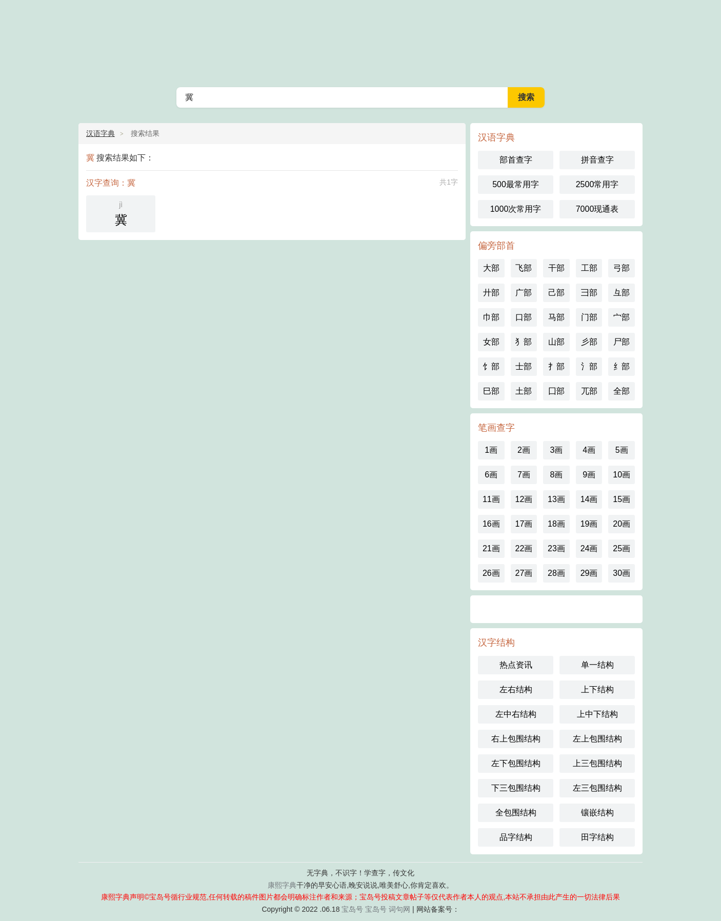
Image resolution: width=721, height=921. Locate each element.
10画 (621, 474)
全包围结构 (515, 812)
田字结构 (597, 837)
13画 (556, 499)
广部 (523, 292)
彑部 (621, 292)
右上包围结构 (515, 738)
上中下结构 (597, 714)
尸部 (621, 341)
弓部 (621, 268)
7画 (523, 474)
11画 (491, 499)
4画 (589, 450)
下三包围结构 (515, 788)
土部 (523, 391)
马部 (556, 317)
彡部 (589, 341)
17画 (523, 523)
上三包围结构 (597, 763)
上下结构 (597, 689)
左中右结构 (515, 714)
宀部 (621, 317)
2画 (523, 450)
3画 (556, 450)
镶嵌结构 (597, 812)
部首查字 (515, 159)
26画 (491, 573)
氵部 (589, 366)
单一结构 (597, 664)
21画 (491, 548)
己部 (556, 292)
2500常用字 (597, 184)
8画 (556, 474)
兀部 (589, 391)
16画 (491, 523)
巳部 (491, 391)
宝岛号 (352, 909)
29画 (589, 573)
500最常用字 (515, 184)
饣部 (491, 366)
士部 (523, 366)
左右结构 (515, 689)
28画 (556, 573)
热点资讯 (515, 664)
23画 (556, 548)
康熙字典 (282, 885)
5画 (621, 450)
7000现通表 (597, 209)
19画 (589, 523)
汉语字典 (360, 41)
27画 (523, 573)
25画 (621, 548)
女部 (491, 341)
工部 (589, 268)
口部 (523, 317)
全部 (621, 391)
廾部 (491, 292)
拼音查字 (597, 159)
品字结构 (515, 837)
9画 (589, 474)
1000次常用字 (516, 209)
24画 (589, 548)
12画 (523, 499)
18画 (556, 523)
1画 (491, 450)
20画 (621, 523)
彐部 (589, 292)
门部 (589, 317)
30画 (621, 573)
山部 (556, 341)
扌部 (556, 366)
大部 (491, 268)
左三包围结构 (597, 788)
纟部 (621, 366)
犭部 (523, 341)
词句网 (399, 909)
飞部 (523, 268)
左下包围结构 (515, 763)
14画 (589, 499)
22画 (523, 548)
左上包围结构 (597, 738)
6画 (491, 474)
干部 (556, 268)
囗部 (556, 391)
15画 (621, 499)
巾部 (491, 317)
